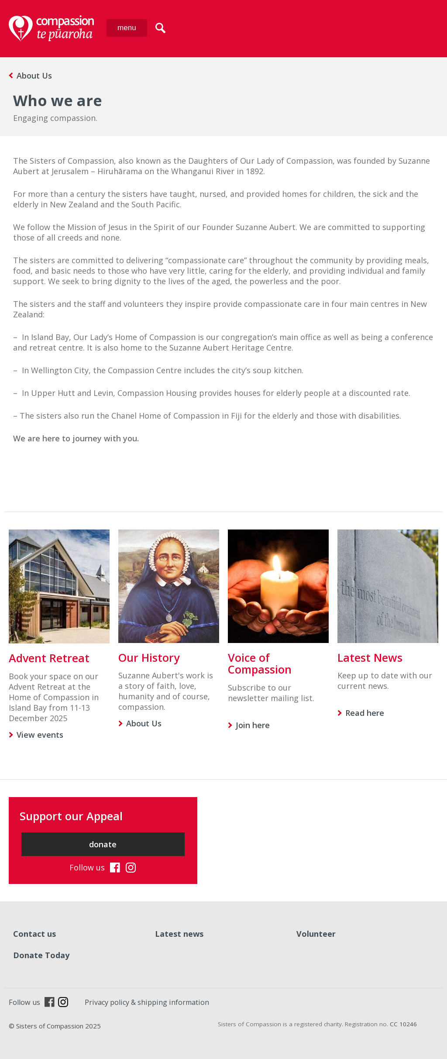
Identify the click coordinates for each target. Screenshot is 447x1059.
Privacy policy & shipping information (147, 1002)
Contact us (34, 933)
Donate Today (41, 955)
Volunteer (316, 933)
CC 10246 (403, 1024)
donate (103, 844)
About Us (34, 75)
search (160, 28)
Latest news (179, 933)
